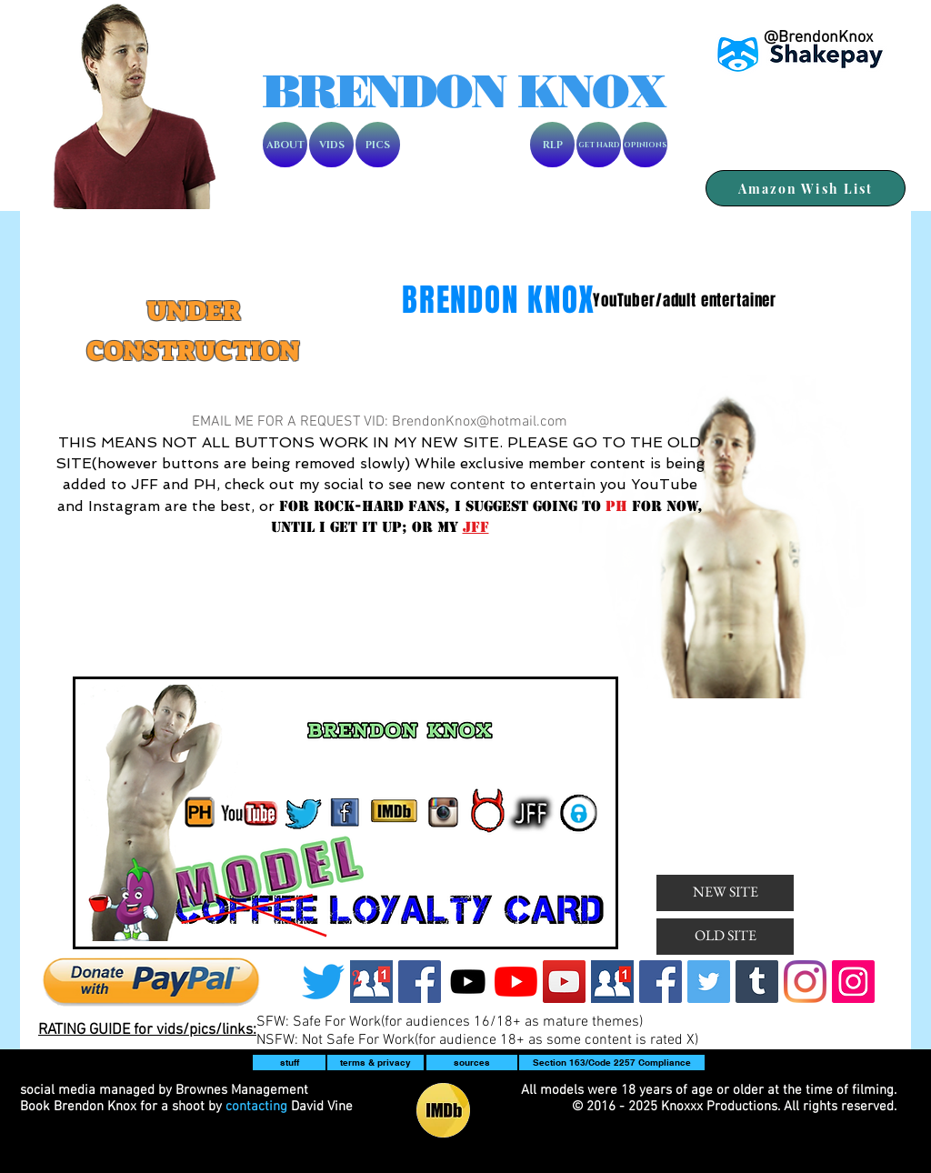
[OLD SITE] (725, 936)
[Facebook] (419, 981)
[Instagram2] (853, 981)
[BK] (564, 981)
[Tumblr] (757, 981)
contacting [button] (256, 1106)
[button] (289, 1062)
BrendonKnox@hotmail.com (479, 422)
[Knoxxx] (467, 981)
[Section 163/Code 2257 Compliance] (612, 1062)
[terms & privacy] (375, 1062)
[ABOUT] (285, 144)
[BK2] (516, 981)
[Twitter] (323, 981)
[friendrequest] (612, 981)
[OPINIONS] (645, 144)
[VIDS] (331, 144)
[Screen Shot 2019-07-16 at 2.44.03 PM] (371, 981)
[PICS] (377, 144)
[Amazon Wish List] (806, 188)
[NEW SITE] (725, 893)
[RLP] (552, 144)
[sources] (471, 1062)
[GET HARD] (598, 144)
